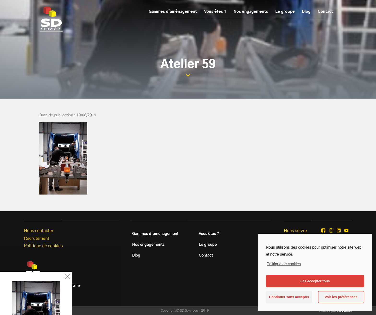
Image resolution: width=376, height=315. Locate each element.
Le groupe (285, 11)
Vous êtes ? (215, 11)
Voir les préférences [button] (341, 297)
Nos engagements (251, 11)
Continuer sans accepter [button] (289, 297)
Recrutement (36, 238)
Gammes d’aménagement (173, 11)
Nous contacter (38, 231)
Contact (325, 11)
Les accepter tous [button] (315, 281)
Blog (306, 11)
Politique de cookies (284, 264)
